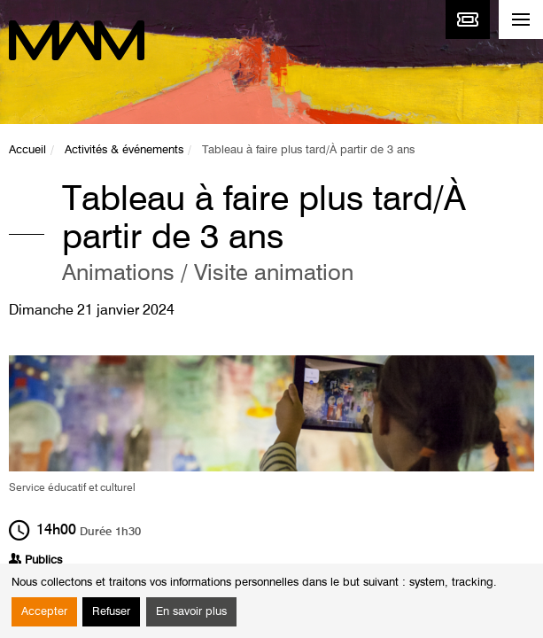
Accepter (44, 612)
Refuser (111, 612)
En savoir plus (191, 612)
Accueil (27, 150)
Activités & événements (124, 150)
